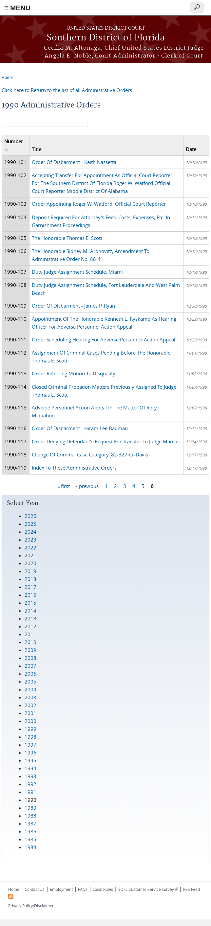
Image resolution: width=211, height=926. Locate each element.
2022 (30, 547)
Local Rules (103, 889)
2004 (30, 689)
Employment (61, 889)
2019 (30, 571)
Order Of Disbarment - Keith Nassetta (74, 162)
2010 (30, 642)
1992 (30, 784)
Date (191, 149)
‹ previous (87, 486)
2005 (30, 681)
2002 (30, 705)
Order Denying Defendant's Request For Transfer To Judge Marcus (106, 441)
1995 (30, 760)
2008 (30, 658)
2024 (30, 531)
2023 (30, 539)
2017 (30, 587)
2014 (30, 610)
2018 (30, 579)
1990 (30, 800)
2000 (30, 721)
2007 (30, 665)
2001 (30, 713)
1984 (30, 847)
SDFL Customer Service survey (148, 889)
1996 (30, 752)
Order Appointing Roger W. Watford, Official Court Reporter (99, 203)
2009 (30, 650)
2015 (30, 602)
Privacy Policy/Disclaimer (31, 905)
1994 (30, 768)
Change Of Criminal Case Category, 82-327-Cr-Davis (90, 454)
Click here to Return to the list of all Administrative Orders (67, 90)
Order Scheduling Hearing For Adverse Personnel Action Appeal (103, 339)
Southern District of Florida (106, 38)
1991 (30, 792)
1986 (30, 831)
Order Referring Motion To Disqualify (73, 373)
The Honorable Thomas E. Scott (67, 238)
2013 (30, 618)
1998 (30, 736)
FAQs (82, 889)
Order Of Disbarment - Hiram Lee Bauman (80, 428)
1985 (30, 839)
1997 (30, 744)
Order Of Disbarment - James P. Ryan (73, 305)
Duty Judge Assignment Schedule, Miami (77, 271)
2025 (30, 524)
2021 (30, 555)
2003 (30, 697)
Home (7, 77)
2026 (30, 516)
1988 (30, 815)
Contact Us (35, 889)
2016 (30, 594)
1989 (30, 807)
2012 (30, 626)
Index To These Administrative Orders (74, 467)
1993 (30, 776)
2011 (30, 634)
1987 (30, 823)
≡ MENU (17, 8)
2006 (30, 673)
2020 (30, 563)
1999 (30, 729)
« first (63, 486)
